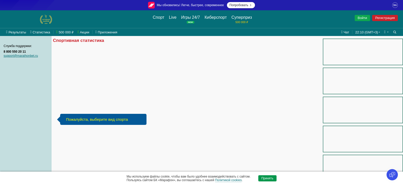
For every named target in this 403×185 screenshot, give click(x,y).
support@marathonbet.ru (21, 56)
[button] (386, 32)
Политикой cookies (228, 180)
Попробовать (241, 5)
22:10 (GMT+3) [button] (366, 32)
